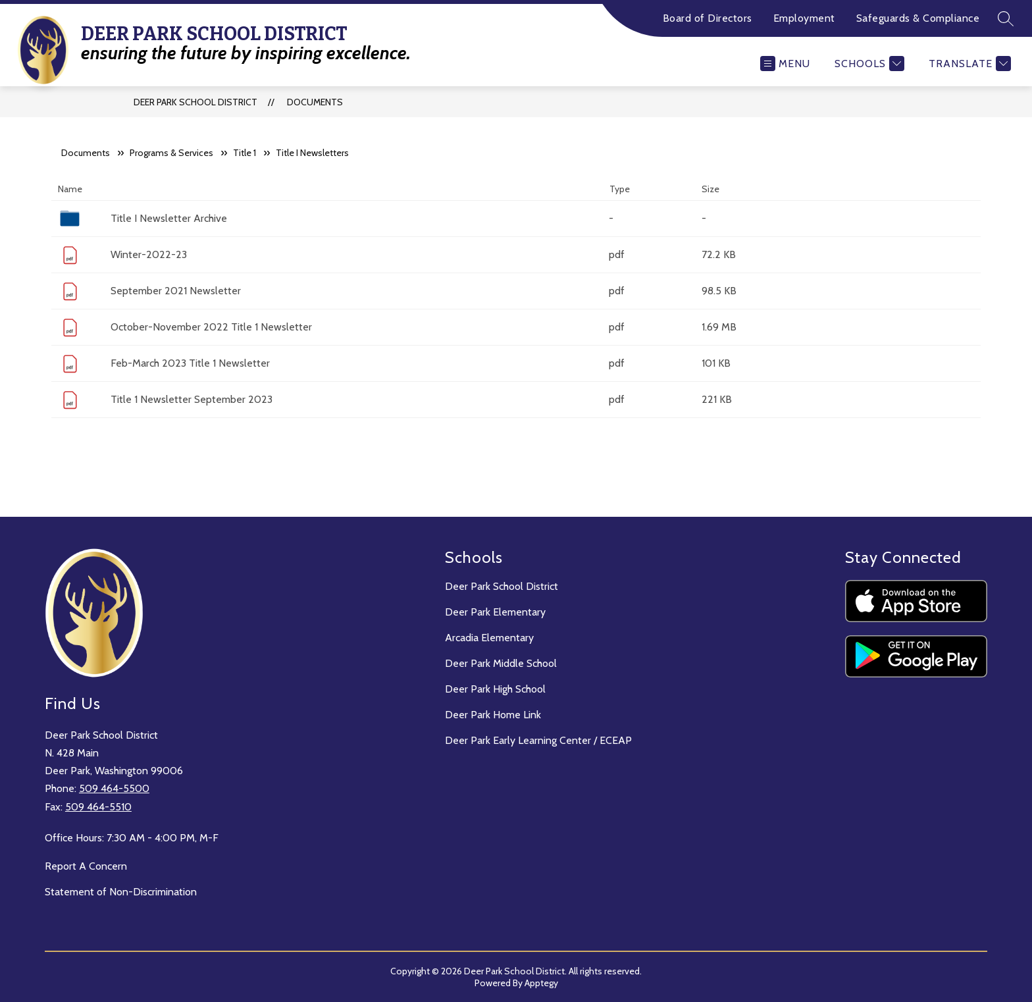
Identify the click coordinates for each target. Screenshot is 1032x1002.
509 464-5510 (98, 807)
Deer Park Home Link (493, 714)
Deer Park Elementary (495, 612)
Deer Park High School (495, 689)
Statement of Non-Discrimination (121, 891)
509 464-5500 (114, 788)
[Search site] (1006, 18)
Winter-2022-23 (149, 254)
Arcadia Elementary (489, 637)
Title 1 (244, 153)
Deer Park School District (195, 102)
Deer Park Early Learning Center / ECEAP (538, 740)
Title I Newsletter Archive (169, 218)
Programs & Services (171, 153)
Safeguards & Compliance (918, 18)
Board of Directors (707, 18)
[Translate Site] (968, 63)
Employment (804, 18)
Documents (315, 102)
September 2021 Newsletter (176, 290)
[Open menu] (785, 63)
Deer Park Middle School (501, 663)
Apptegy (541, 983)
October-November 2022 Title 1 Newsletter (211, 327)
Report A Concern (86, 866)
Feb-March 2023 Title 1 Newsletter (190, 363)
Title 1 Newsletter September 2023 (191, 399)
